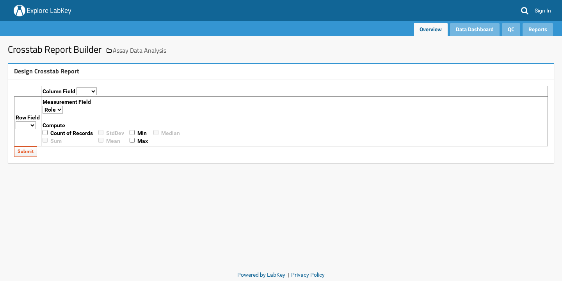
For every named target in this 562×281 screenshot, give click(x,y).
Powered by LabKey (261, 275)
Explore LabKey (49, 10)
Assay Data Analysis (139, 50)
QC (511, 29)
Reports (537, 29)
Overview (431, 29)
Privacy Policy (308, 275)
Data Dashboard (475, 29)
